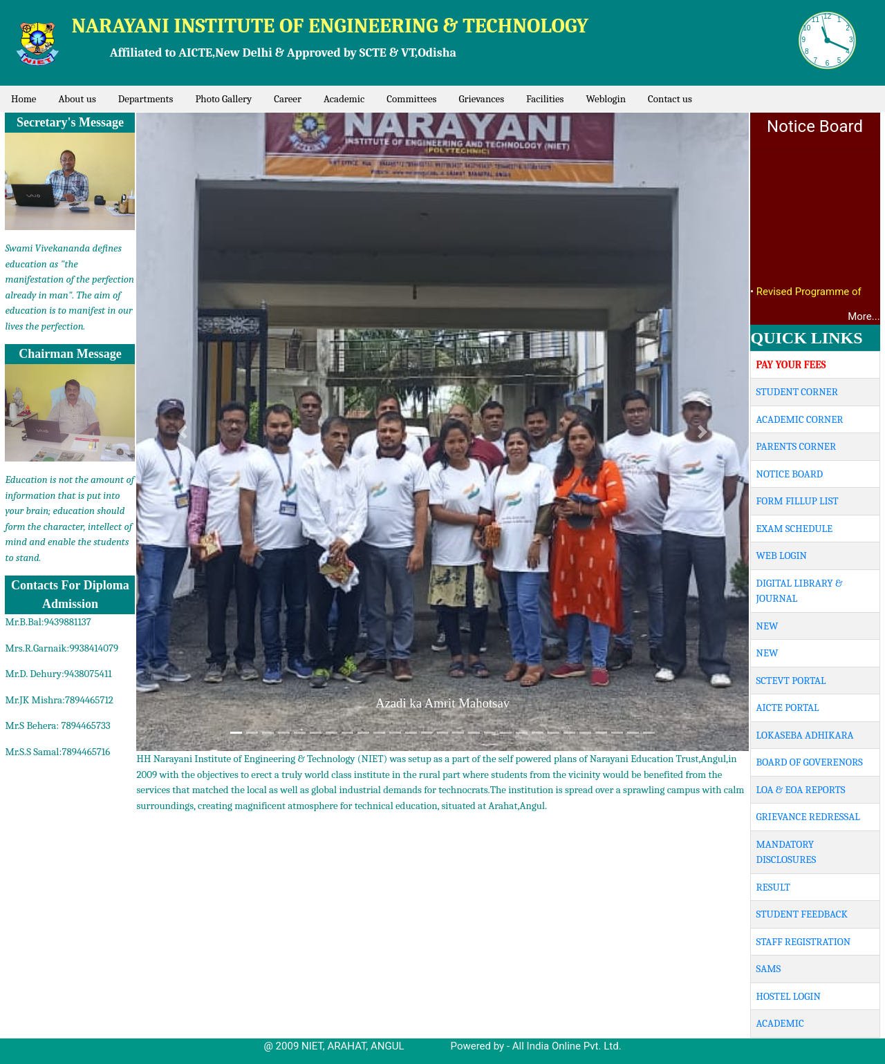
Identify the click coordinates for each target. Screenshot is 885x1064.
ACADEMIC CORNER (800, 419)
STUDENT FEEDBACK (802, 914)
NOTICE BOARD (789, 474)
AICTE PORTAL (787, 707)
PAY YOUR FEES (791, 365)
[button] (182, 432)
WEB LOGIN (781, 555)
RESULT (773, 887)
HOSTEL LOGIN (788, 996)
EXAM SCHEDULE (794, 528)
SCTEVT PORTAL (791, 680)
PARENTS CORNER (796, 446)
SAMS (768, 968)
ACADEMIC (780, 1023)
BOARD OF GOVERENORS (809, 762)
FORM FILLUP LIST (797, 501)
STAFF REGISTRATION (803, 941)
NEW (767, 626)
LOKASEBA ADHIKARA (805, 735)
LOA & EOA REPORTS (801, 789)
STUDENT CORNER (797, 392)
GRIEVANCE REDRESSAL (808, 816)
